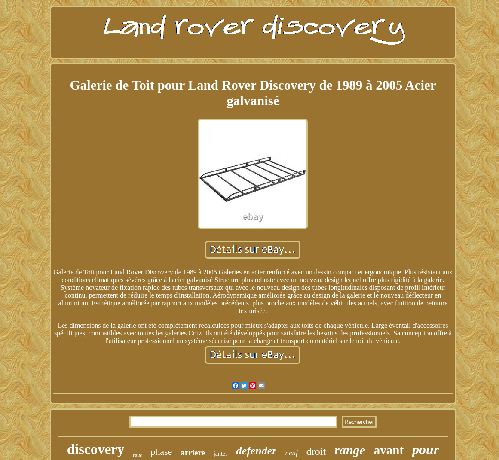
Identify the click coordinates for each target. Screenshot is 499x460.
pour (425, 449)
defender (256, 451)
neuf (291, 453)
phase (161, 451)
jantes (221, 454)
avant (389, 450)
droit (316, 451)
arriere (193, 452)
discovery (96, 449)
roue (137, 454)
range (349, 450)
